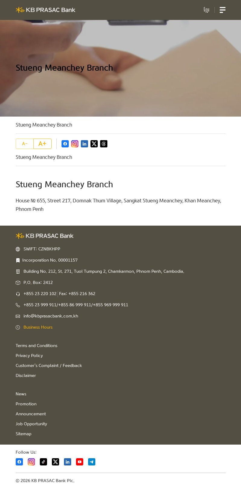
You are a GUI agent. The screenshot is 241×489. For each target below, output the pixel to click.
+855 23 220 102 (40, 294)
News (21, 394)
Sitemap (23, 434)
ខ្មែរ (207, 10)
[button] (223, 10)
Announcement (31, 414)
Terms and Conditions (36, 346)
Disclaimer (26, 375)
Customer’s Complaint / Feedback (49, 365)
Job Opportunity (31, 424)
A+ (42, 144)
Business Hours (38, 327)
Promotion (26, 404)
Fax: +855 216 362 (77, 294)
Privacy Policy (29, 356)
